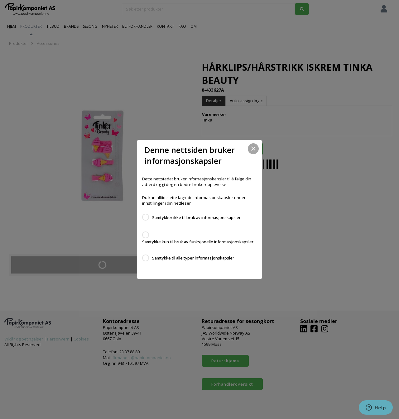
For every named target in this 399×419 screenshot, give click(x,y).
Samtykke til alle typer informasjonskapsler (193, 258)
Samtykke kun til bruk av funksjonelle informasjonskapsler (197, 242)
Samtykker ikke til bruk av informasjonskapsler (196, 217)
